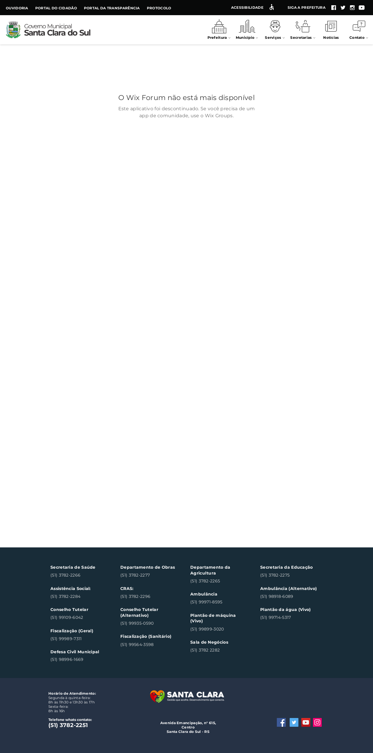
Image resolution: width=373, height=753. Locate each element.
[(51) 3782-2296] (148, 596)
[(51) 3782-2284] (78, 596)
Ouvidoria (17, 8)
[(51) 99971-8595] (218, 602)
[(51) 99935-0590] (148, 623)
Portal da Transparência (112, 8)
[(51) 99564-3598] (148, 644)
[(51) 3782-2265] (218, 581)
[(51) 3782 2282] (218, 650)
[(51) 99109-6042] (78, 618)
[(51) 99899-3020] (218, 629)
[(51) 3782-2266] (78, 575)
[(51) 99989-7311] (78, 639)
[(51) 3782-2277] (148, 575)
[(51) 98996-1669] (78, 659)
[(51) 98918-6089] (288, 596)
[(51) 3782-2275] (288, 575)
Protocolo (159, 8)
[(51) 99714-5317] (288, 618)
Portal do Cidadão (56, 8)
